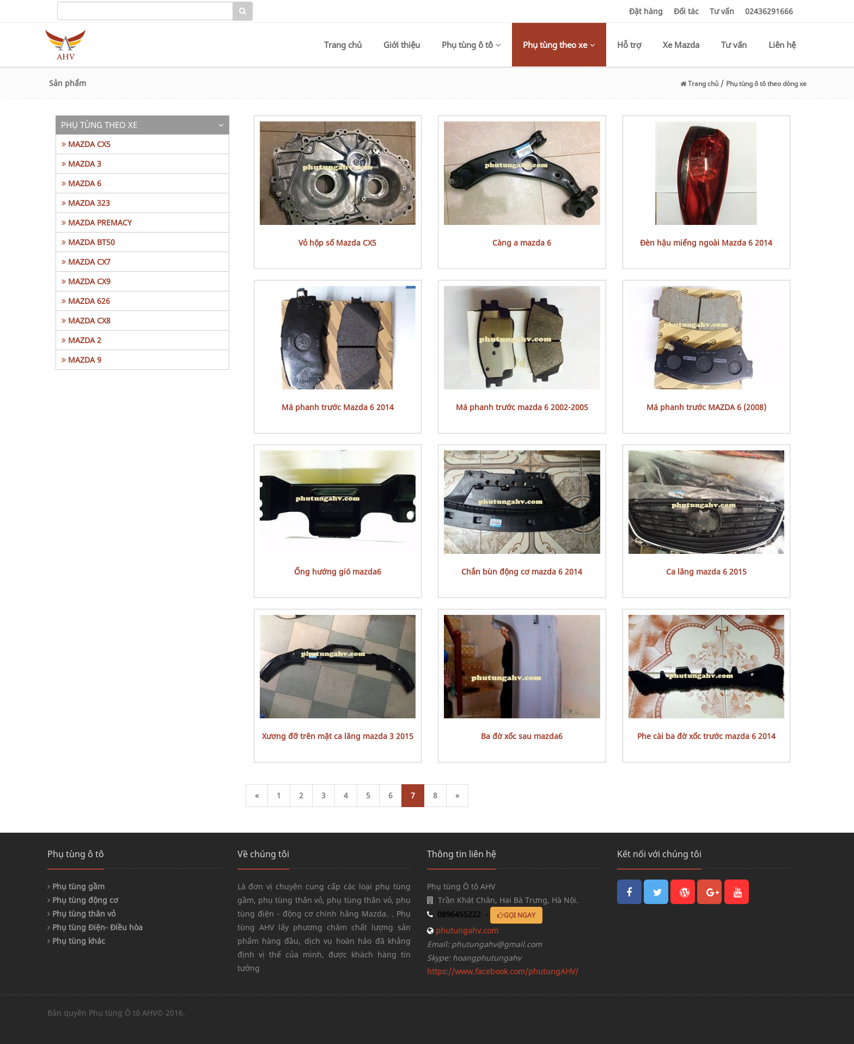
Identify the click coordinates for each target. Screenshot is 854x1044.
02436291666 (769, 11)
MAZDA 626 (86, 301)
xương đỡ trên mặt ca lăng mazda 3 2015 (337, 736)
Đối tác (686, 11)
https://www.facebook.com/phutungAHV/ (502, 971)
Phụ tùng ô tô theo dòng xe (766, 83)
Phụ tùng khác (76, 941)
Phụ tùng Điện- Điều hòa (95, 927)
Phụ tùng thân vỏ (81, 913)
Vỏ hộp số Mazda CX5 (337, 242)
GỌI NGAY (516, 915)
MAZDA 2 (81, 340)
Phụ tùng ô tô (471, 44)
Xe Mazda (681, 44)
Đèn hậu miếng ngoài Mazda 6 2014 (706, 242)
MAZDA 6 (81, 183)
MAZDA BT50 (88, 242)
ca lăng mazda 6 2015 (706, 571)
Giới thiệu (401, 44)
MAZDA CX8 (86, 320)
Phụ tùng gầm (76, 886)
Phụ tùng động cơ (82, 900)
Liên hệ (782, 44)
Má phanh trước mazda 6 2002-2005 (522, 407)
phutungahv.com (466, 930)
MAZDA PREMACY (97, 222)
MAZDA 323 (86, 203)
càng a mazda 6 (521, 242)
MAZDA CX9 (86, 281)
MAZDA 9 (81, 360)
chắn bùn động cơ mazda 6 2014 (521, 571)
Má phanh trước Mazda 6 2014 (338, 407)
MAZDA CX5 (86, 144)
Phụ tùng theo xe (559, 44)
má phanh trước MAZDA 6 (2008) (706, 407)
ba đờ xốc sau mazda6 (522, 736)
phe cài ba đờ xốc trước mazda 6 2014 (706, 736)
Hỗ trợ (629, 44)
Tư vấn (722, 11)
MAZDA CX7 (86, 262)
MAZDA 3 (81, 163)
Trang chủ (343, 44)
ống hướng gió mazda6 (337, 571)
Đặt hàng (646, 11)
